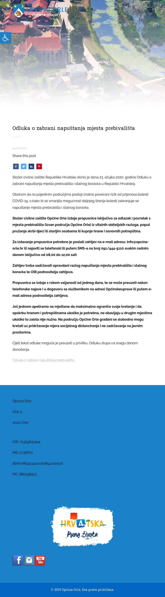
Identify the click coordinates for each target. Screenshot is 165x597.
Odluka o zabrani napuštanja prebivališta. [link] (43, 360)
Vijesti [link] (16, 136)
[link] (5, 37)
